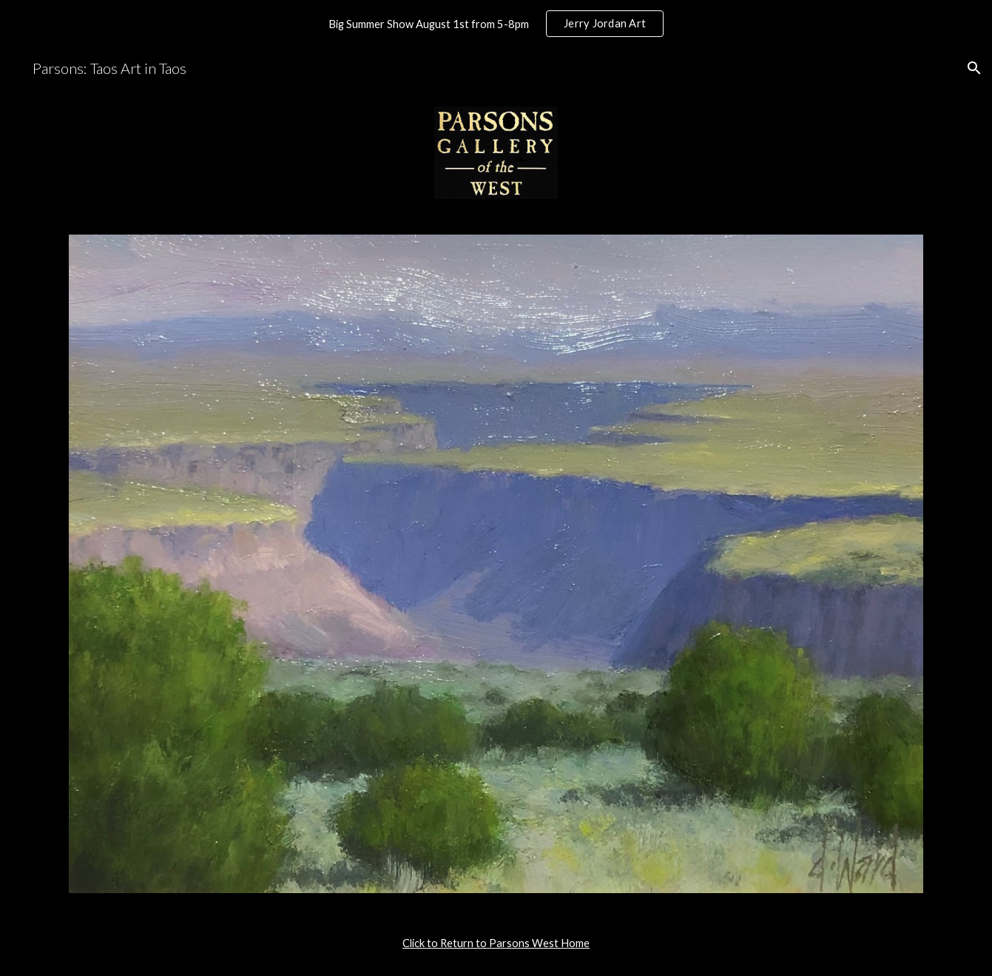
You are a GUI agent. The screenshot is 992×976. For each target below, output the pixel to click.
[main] (495, 943)
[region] (496, 23)
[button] (974, 68)
